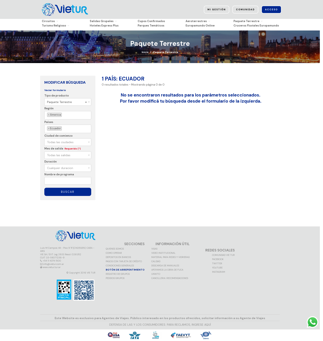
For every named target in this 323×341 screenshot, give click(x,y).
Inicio (145, 52)
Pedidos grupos (115, 278)
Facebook (218, 259)
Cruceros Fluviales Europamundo (256, 25)
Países (48, 122)
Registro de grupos (118, 273)
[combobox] (67, 102)
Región (49, 108)
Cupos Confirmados (151, 21)
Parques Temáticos (151, 25)
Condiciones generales (120, 265)
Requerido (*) (73, 148)
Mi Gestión (216, 9)
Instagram (218, 271)
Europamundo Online (200, 25)
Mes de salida (53, 148)
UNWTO (155, 273)
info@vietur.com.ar (53, 264)
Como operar (114, 252)
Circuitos (50, 21)
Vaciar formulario (55, 90)
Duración (50, 161)
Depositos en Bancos (118, 257)
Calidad (155, 261)
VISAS (154, 248)
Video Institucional (163, 252)
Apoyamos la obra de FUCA (167, 269)
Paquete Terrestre (247, 21)
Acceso (271, 9)
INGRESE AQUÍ (201, 324)
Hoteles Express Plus (104, 25)
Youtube (217, 267)
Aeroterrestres (198, 21)
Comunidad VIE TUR (223, 255)
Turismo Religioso (55, 25)
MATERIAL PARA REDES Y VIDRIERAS (170, 257)
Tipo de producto (56, 95)
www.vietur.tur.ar (52, 267)
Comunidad (245, 9)
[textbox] (63, 115)
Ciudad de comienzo (58, 135)
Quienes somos (115, 248)
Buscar (67, 192)
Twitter (217, 263)
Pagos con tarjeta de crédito (124, 261)
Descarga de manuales (165, 265)
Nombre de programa (59, 174)
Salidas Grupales (103, 21)
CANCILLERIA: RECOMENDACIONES (169, 278)
